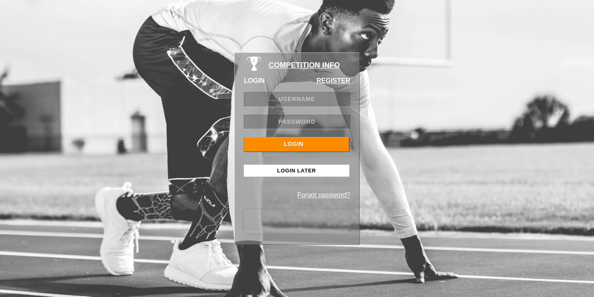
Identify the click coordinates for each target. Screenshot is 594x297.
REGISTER (333, 80)
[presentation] (296, 221)
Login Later (296, 170)
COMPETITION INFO (304, 65)
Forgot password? (323, 194)
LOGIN (294, 144)
